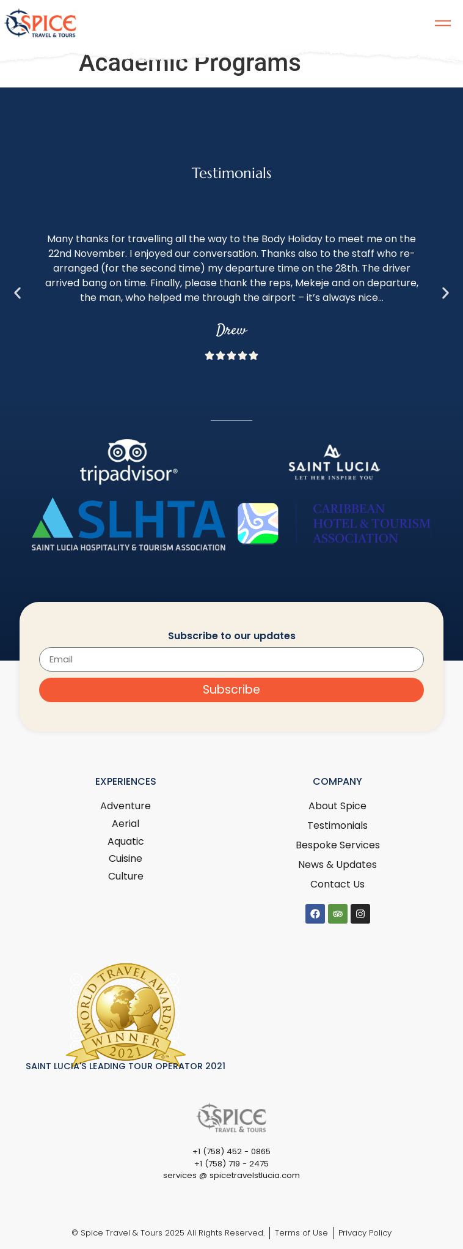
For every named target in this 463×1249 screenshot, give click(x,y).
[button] (17, 293)
